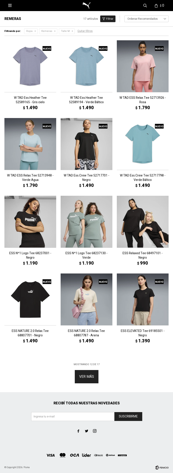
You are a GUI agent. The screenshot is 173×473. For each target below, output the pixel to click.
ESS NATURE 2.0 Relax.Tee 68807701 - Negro (30, 333)
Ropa (29, 31)
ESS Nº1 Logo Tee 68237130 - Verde (86, 255)
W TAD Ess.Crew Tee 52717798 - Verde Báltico (142, 177)
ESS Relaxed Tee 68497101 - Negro (143, 255)
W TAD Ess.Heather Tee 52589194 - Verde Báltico (86, 100)
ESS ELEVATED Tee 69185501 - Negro (143, 333)
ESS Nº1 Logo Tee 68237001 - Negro (30, 255)
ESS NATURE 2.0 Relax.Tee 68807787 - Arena (86, 333)
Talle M (65, 31)
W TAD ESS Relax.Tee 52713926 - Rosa (142, 100)
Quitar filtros (85, 31)
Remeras (46, 31)
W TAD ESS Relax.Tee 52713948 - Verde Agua (30, 177)
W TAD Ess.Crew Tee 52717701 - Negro (86, 177)
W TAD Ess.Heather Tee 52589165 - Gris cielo (30, 100)
